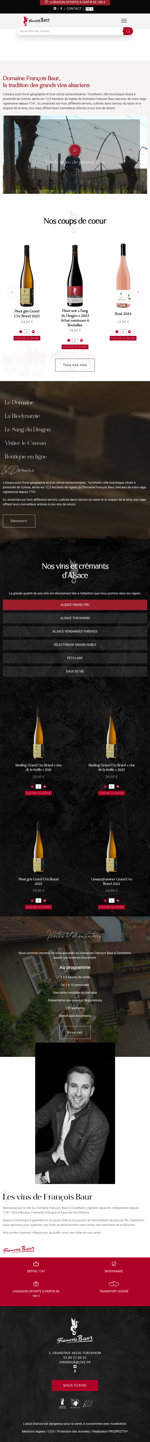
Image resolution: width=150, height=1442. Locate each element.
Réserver (74, 1032)
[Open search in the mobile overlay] (75, 31)
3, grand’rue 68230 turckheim (75, 1353)
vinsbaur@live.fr (75, 1362)
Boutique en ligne (26, 456)
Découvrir (19, 521)
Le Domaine (19, 402)
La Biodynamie (22, 416)
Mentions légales (33, 1431)
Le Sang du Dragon (28, 429)
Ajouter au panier (27, 338)
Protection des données (73, 1431)
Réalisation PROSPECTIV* (110, 1431)
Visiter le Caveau (25, 443)
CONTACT (74, 8)
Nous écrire (75, 1385)
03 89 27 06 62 (75, 1357)
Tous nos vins (75, 365)
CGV (51, 1431)
